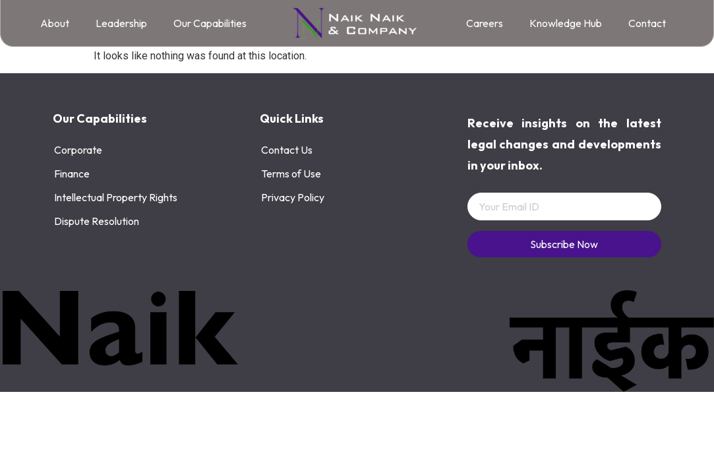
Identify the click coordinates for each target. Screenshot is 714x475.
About (54, 23)
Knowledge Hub (565, 23)
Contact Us (286, 149)
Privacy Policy (292, 197)
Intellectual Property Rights (115, 197)
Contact (647, 23)
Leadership (121, 23)
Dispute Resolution (96, 221)
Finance (72, 173)
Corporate (78, 149)
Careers (484, 23)
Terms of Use (291, 173)
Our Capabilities (210, 23)
